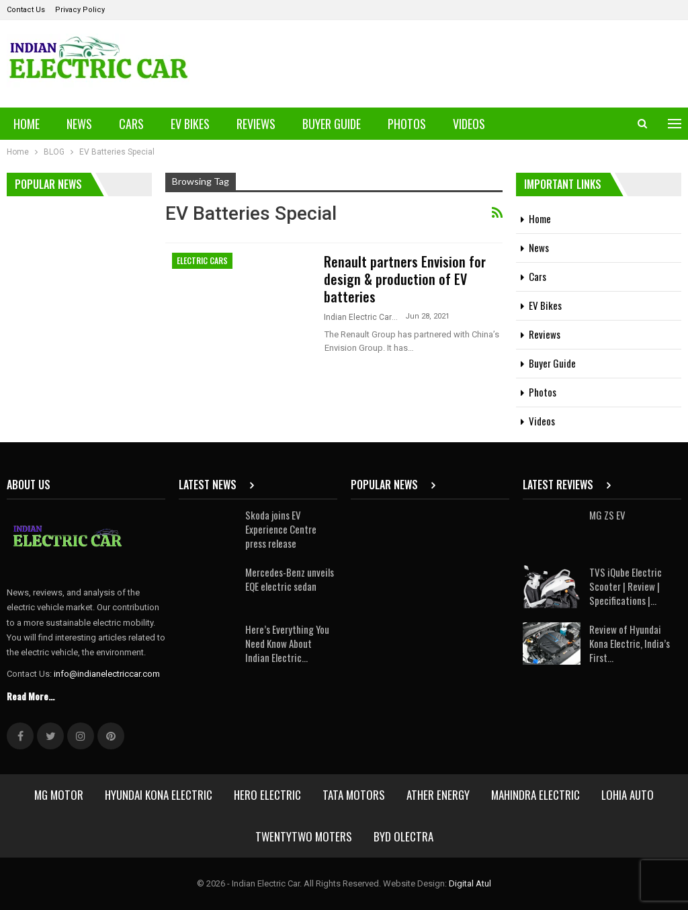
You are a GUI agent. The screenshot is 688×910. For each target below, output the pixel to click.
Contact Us (26, 9)
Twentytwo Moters (303, 836)
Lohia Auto (627, 794)
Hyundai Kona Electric (158, 794)
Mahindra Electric (535, 794)
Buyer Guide (331, 123)
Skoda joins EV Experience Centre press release (280, 528)
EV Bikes (190, 123)
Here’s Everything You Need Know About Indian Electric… (287, 643)
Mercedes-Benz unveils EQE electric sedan (289, 579)
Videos (469, 123)
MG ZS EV (607, 514)
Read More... (30, 696)
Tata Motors (353, 794)
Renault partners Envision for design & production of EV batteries (405, 278)
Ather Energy (438, 794)
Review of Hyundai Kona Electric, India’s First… (629, 643)
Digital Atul (470, 883)
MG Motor (58, 794)
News (79, 123)
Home (26, 123)
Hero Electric (267, 794)
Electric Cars (202, 260)
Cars (131, 123)
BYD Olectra (403, 836)
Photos (407, 123)
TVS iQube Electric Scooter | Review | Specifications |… (625, 586)
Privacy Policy (80, 9)
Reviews (255, 123)
